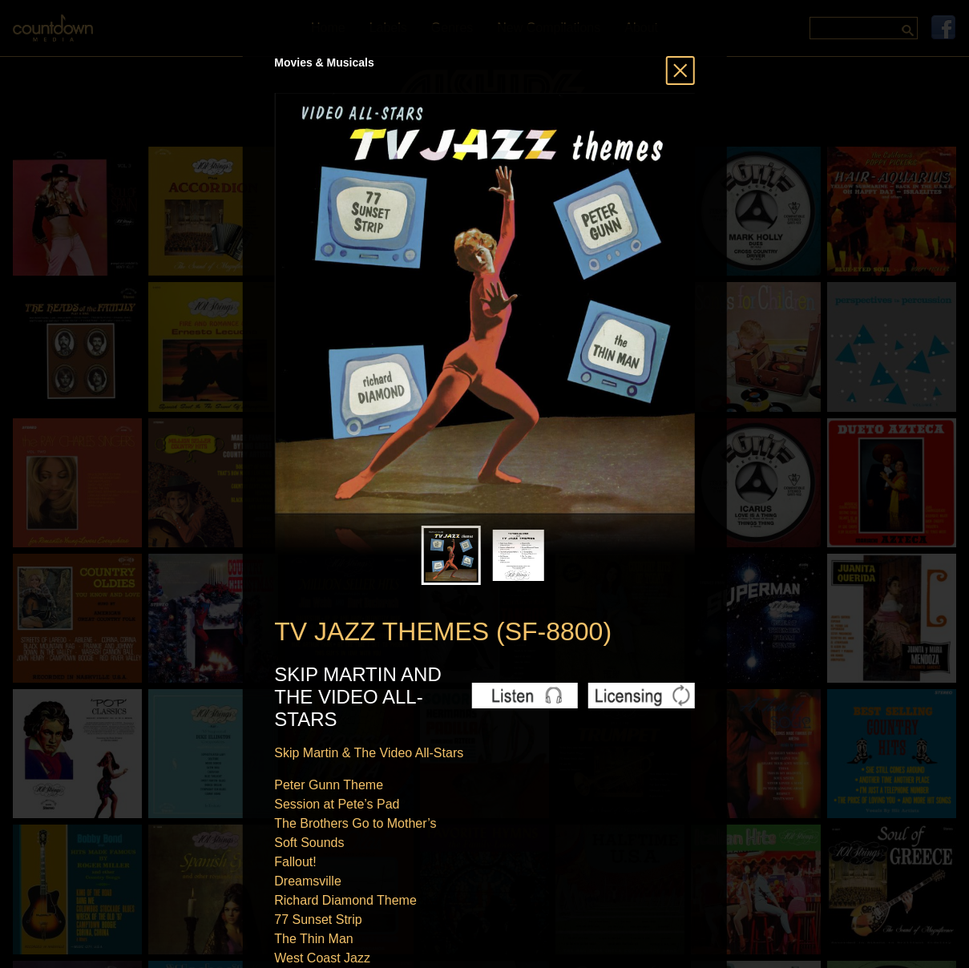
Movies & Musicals (324, 62)
